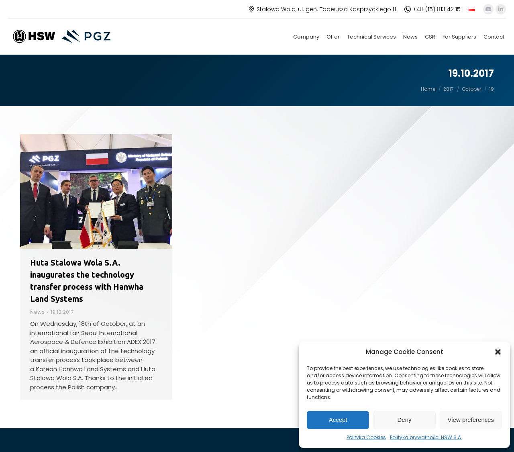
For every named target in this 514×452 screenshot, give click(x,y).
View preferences (471, 419)
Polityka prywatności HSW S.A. (426, 437)
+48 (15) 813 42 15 (432, 9)
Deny (404, 419)
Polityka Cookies (366, 437)
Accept (338, 419)
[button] (498, 352)
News (37, 312)
